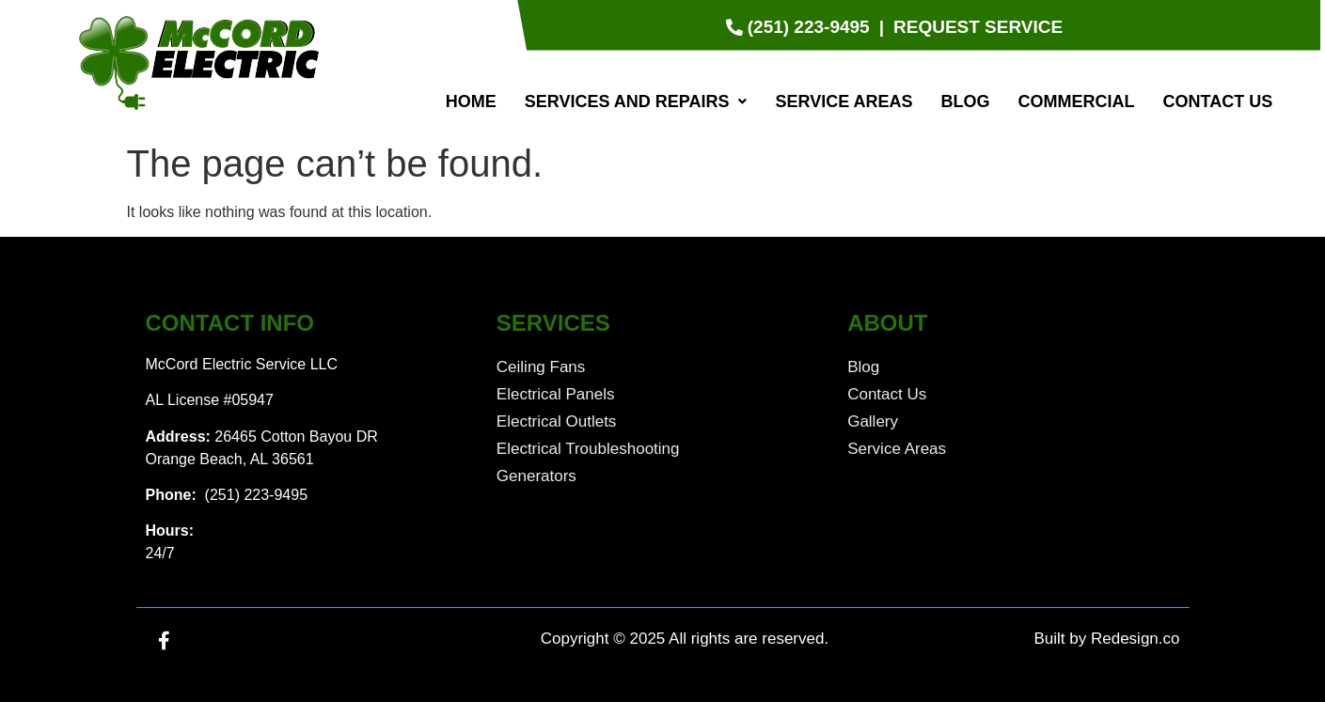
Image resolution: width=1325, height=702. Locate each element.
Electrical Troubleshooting (588, 449)
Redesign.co (1135, 638)
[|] (882, 27)
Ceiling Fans (541, 367)
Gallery (872, 421)
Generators (536, 476)
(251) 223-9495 (254, 495)
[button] (636, 101)
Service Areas (843, 101)
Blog (965, 101)
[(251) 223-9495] (800, 27)
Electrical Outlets (557, 421)
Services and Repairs (636, 101)
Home (471, 101)
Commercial (1076, 101)
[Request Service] (978, 27)
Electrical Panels (556, 394)
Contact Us (1218, 101)
